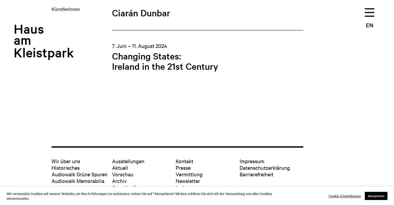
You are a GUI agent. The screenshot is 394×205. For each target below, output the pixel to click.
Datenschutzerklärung (265, 167)
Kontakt (184, 161)
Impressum (252, 161)
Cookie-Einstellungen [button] (345, 196)
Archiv (119, 180)
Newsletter (188, 180)
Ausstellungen (128, 161)
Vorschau (122, 174)
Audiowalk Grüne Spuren (80, 174)
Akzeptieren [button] (376, 196)
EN (369, 25)
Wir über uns (66, 161)
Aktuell (120, 167)
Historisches (66, 167)
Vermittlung (189, 174)
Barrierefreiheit (257, 174)
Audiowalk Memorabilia (78, 180)
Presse (183, 167)
